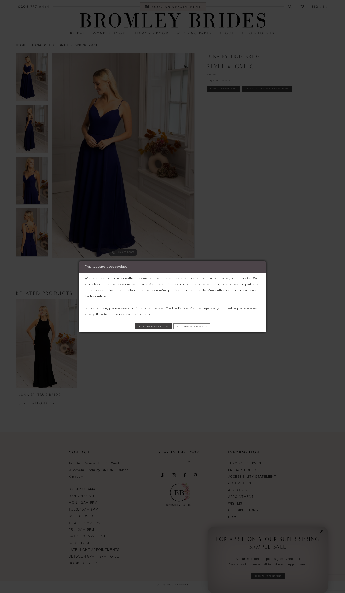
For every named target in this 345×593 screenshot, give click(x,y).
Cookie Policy (177, 306)
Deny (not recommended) (207, 326)
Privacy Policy (146, 306)
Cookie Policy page (135, 312)
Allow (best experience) (139, 326)
